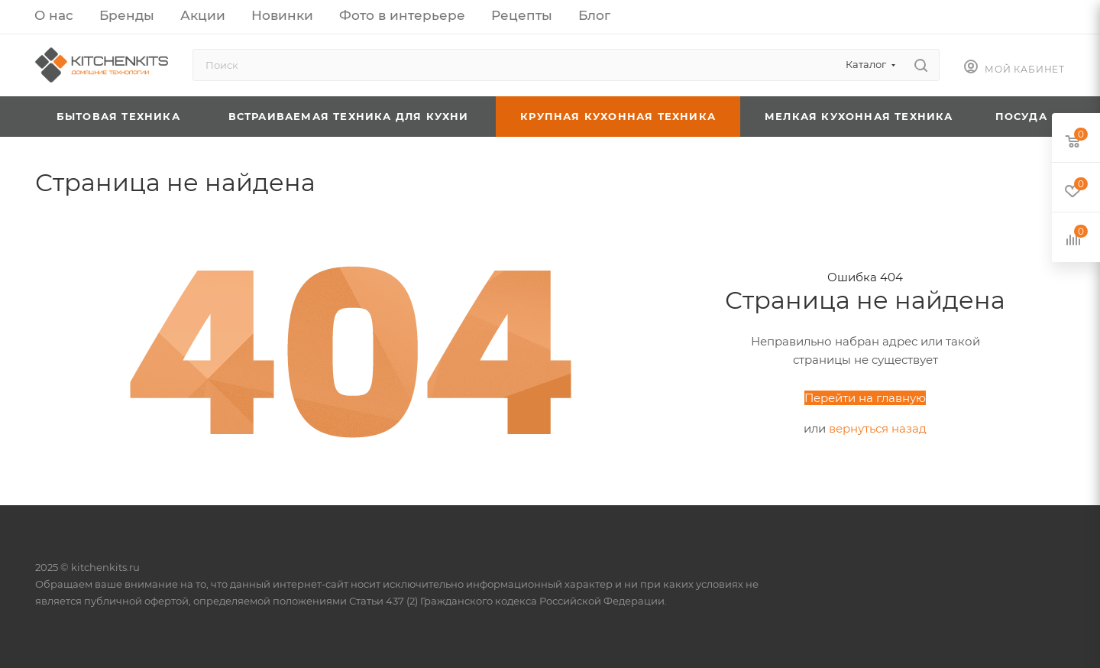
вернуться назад (878, 428)
